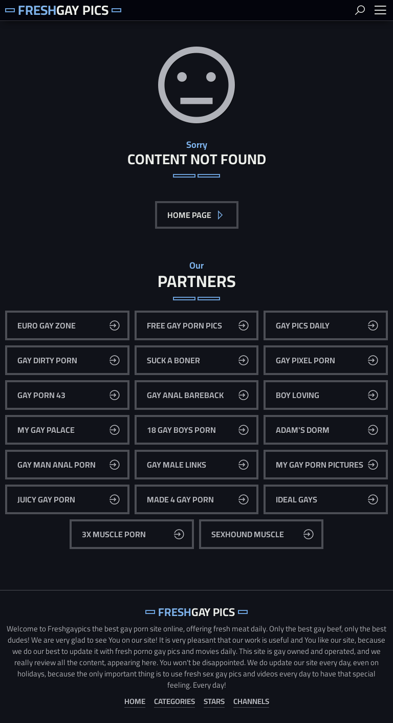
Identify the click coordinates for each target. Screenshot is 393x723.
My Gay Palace (46, 429)
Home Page (190, 215)
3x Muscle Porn (114, 534)
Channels (251, 702)
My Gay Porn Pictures (319, 464)
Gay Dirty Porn (47, 360)
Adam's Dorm (303, 429)
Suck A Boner (173, 360)
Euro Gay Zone (46, 325)
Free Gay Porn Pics (184, 325)
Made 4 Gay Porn (180, 499)
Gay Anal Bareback (185, 395)
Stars (214, 702)
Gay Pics (63, 10)
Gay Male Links (176, 464)
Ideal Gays (296, 499)
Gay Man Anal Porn (56, 464)
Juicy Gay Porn (46, 499)
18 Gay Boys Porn (181, 429)
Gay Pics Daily (303, 325)
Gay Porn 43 (41, 395)
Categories (174, 702)
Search (359, 10)
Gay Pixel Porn (305, 360)
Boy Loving (297, 395)
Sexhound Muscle (247, 534)
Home (134, 702)
